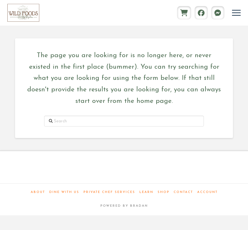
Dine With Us (64, 192)
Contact (183, 192)
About (38, 192)
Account (207, 192)
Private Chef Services (109, 192)
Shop (163, 192)
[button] (236, 13)
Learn (146, 192)
